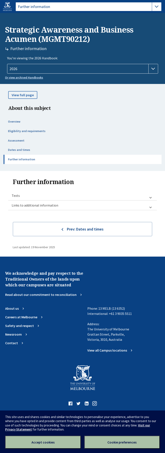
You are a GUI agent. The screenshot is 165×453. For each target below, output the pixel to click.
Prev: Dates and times (85, 229)
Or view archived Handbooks (24, 77)
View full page (23, 95)
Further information (21, 159)
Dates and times (19, 150)
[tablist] (88, 6)
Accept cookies (43, 442)
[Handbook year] (82, 69)
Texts (16, 195)
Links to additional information (35, 205)
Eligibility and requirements (27, 131)
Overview (14, 121)
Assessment (16, 140)
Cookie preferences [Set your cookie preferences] (122, 442)
